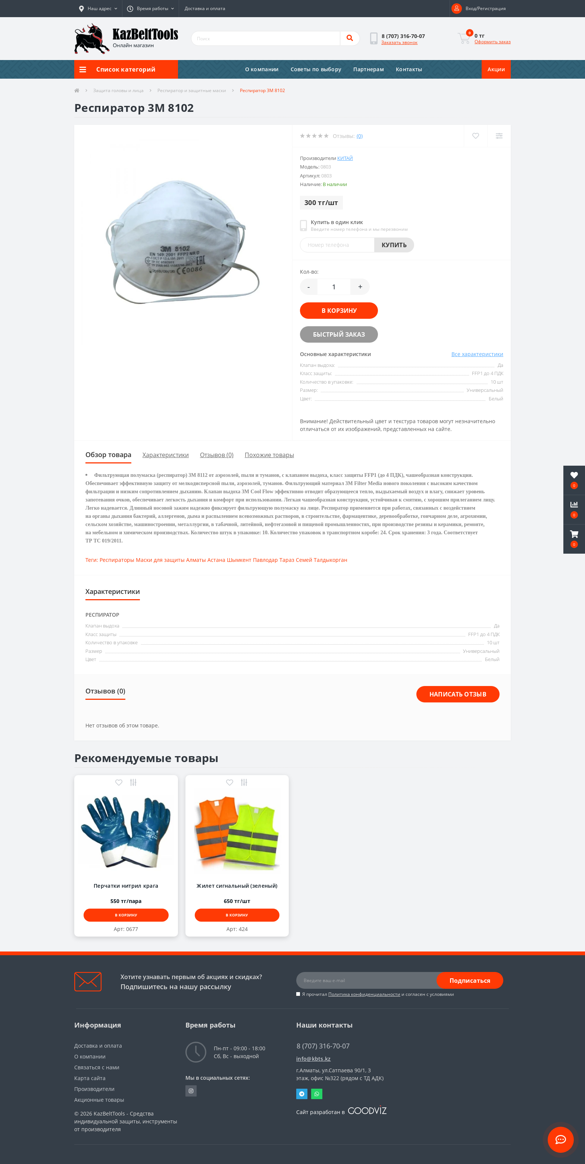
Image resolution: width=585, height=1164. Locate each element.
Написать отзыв (458, 694)
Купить (394, 245)
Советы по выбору (316, 69)
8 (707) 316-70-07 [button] (323, 1046)
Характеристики (166, 455)
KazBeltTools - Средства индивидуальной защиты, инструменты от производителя (125, 1121)
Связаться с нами (96, 1067)
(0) (360, 135)
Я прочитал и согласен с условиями (378, 994)
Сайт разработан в (341, 1112)
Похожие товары (269, 455)
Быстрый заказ (339, 334)
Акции (496, 69)
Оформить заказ (493, 41)
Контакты (409, 69)
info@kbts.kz (313, 1058)
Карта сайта (90, 1078)
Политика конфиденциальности (364, 994)
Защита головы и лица (118, 90)
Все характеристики (477, 354)
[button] (98, 8)
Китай (345, 158)
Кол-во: (309, 271)
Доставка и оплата (205, 8)
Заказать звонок (399, 42)
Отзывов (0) (217, 455)
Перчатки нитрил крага (126, 885)
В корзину (339, 310)
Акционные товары (99, 1099)
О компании (262, 69)
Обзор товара (108, 454)
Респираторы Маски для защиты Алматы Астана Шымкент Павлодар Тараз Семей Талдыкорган (223, 559)
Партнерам (368, 69)
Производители (94, 1088)
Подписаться (470, 980)
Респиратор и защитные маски (191, 90)
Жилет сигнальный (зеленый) (237, 885)
